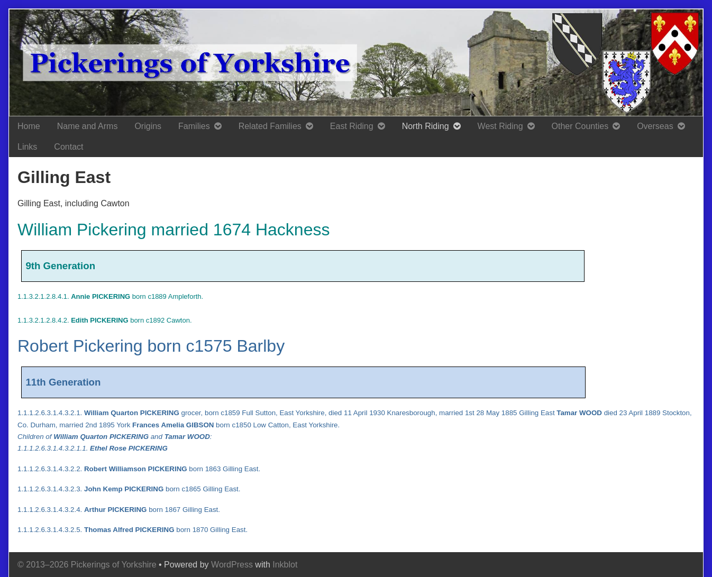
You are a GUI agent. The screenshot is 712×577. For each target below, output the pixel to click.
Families (194, 126)
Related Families (270, 126)
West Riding (500, 126)
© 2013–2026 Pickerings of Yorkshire (87, 564)
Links (27, 146)
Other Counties (580, 126)
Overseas (655, 126)
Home (28, 126)
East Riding (351, 126)
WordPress (232, 564)
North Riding (425, 126)
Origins (147, 126)
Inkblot (284, 564)
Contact (68, 146)
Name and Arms (87, 126)
